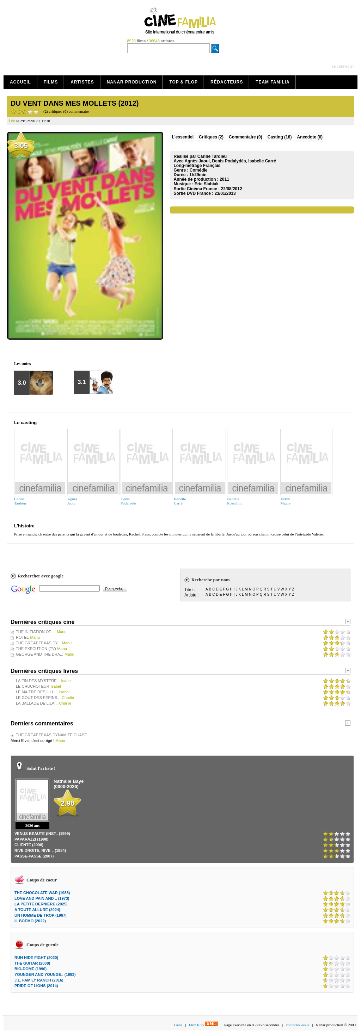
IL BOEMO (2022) (30, 921)
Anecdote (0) (310, 137)
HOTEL (22, 637)
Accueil (20, 82)
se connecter (343, 66)
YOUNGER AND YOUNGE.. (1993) (45, 974)
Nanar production (132, 82)
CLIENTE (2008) (28, 845)
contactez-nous (297, 1025)
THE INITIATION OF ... (35, 632)
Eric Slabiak (207, 183)
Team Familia (272, 82)
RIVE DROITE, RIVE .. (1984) (40, 850)
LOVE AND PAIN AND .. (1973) (41, 898)
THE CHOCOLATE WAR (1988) (42, 893)
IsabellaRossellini (235, 501)
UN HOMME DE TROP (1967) (40, 915)
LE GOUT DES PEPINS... (38, 697)
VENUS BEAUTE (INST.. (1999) (42, 833)
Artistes (82, 82)
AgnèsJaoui (72, 501)
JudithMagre (285, 501)
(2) (211, 137)
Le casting (25, 422)
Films (51, 82)
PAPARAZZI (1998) (31, 839)
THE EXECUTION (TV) (36, 648)
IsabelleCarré (180, 501)
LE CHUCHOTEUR (32, 686)
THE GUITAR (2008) (32, 963)
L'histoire (24, 525)
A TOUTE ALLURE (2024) (37, 910)
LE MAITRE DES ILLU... (37, 692)
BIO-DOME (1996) (30, 969)
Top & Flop (183, 82)
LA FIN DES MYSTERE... (38, 681)
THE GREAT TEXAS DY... (38, 643)
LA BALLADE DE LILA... (37, 703)
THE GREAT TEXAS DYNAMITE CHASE (51, 735)
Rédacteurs (226, 82)
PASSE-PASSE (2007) (34, 856)
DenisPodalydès (128, 501)
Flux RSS (203, 1025)
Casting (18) (280, 137)
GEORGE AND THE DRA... (39, 654)
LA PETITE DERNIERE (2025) (41, 904)
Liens (178, 1025)
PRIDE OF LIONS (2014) (36, 986)
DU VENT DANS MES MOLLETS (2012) (75, 103)
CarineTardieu (20, 501)
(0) (245, 137)
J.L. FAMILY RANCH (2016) (38, 980)
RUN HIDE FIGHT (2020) (36, 957)
